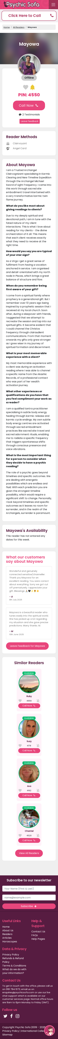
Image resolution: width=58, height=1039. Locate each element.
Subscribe (29, 906)
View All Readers (29, 853)
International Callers (33, 1031)
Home (7, 27)
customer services (12, 999)
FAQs (34, 935)
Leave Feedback (29, 121)
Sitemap (7, 1034)
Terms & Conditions (14, 965)
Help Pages (38, 939)
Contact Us (38, 931)
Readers (7, 934)
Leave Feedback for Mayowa (27, 646)
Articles (7, 938)
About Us (7, 930)
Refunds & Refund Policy (13, 960)
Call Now (29, 105)
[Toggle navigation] (53, 4)
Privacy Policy (10, 954)
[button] (29, 16)
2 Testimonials (29, 114)
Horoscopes (9, 941)
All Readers (18, 27)
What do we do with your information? (14, 971)
